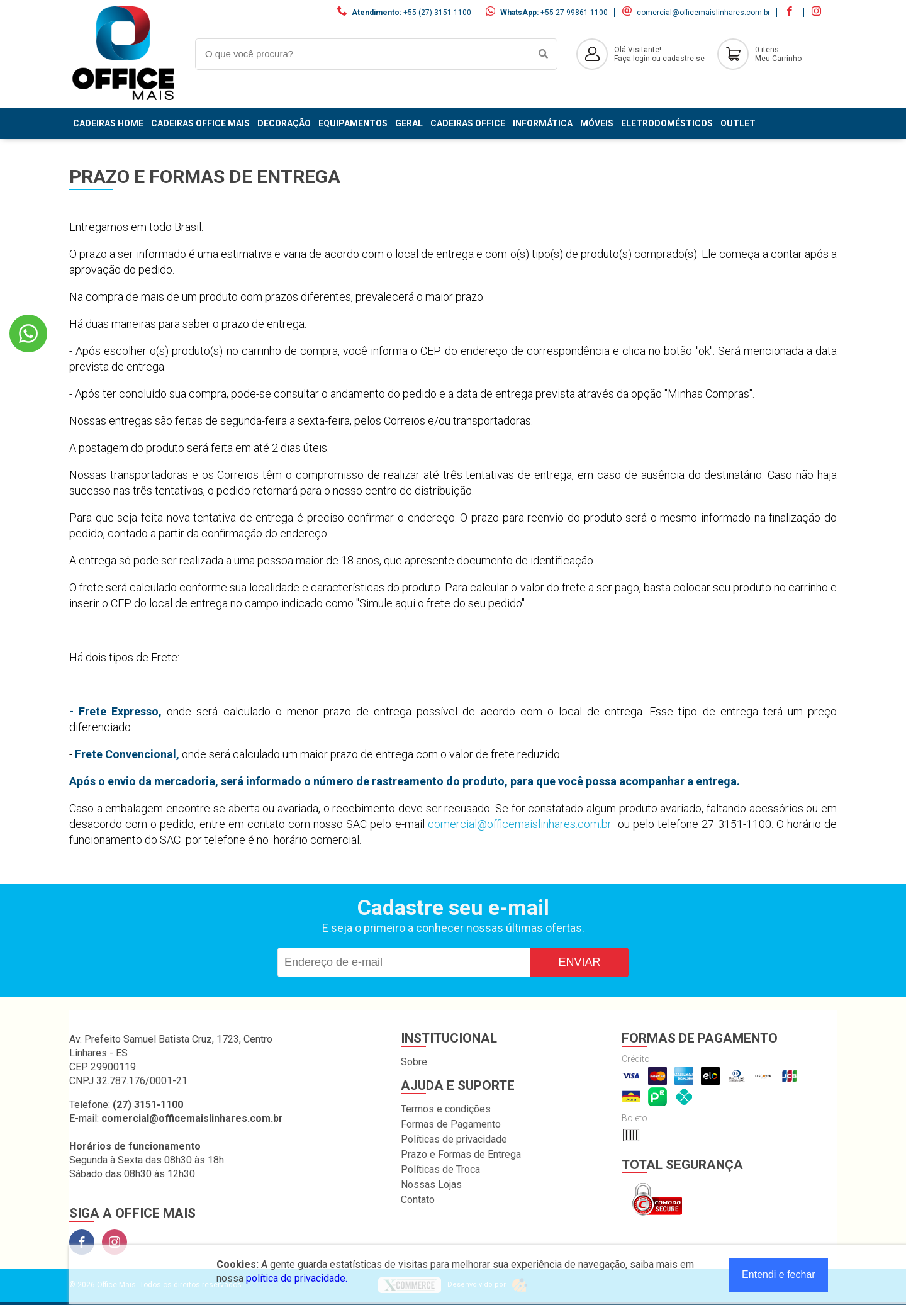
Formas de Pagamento (451, 1124)
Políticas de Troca (440, 1169)
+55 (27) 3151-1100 (437, 12)
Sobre (414, 1062)
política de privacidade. (296, 1278)
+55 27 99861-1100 (574, 12)
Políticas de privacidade (454, 1139)
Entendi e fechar (778, 1274)
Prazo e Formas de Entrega (461, 1154)
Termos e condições (446, 1109)
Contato (418, 1200)
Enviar (579, 962)
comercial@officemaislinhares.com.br (703, 12)
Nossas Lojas (431, 1184)
